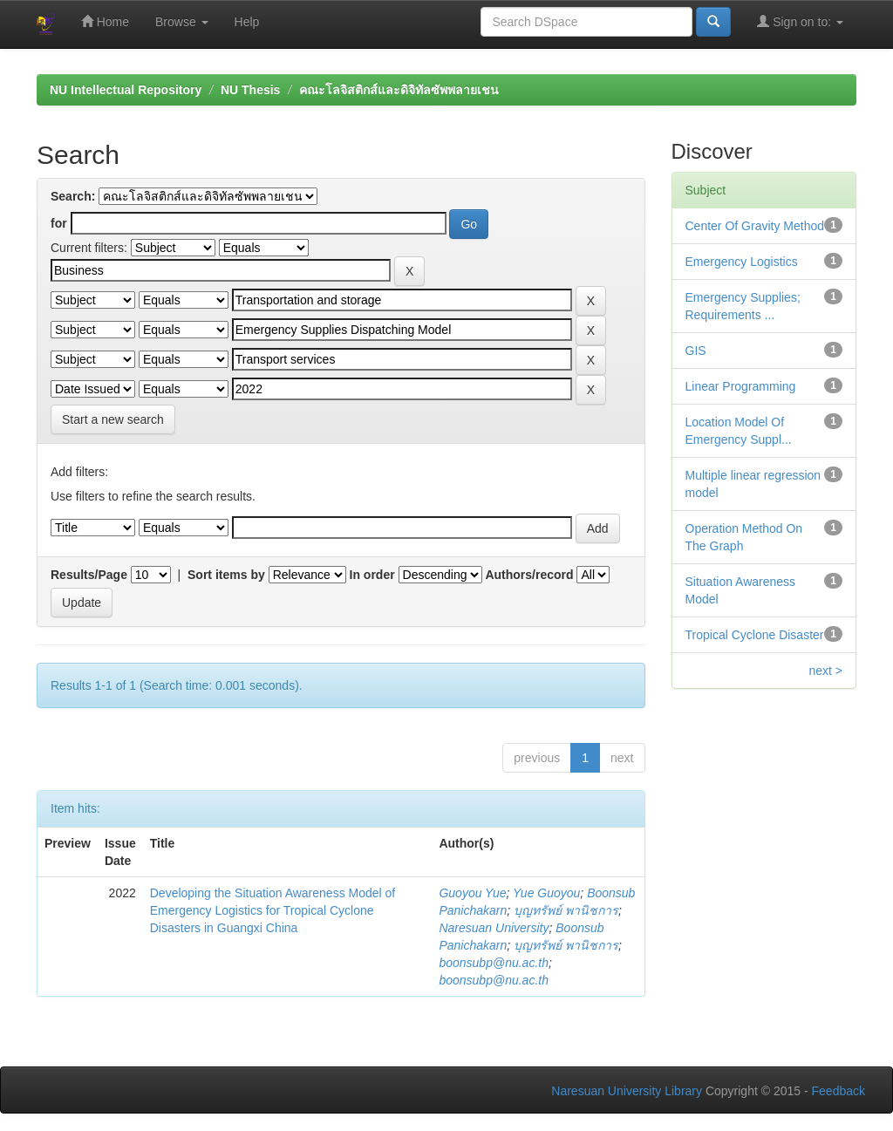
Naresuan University (494, 928)
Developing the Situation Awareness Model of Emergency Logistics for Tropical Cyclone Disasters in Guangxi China (272, 910)
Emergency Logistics (741, 262)
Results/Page (89, 575)
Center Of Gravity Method (755, 226)
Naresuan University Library (626, 1091)
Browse (181, 22)
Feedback (838, 1091)
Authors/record (529, 575)
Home (105, 21)
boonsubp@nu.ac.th (494, 963)
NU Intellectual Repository (125, 90)
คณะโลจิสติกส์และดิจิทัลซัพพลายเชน (399, 90)
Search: (73, 196)
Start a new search (113, 419)
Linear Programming (740, 386)
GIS (695, 351)
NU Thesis (250, 90)
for (59, 223)
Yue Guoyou (546, 893)
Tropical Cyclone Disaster (754, 635)
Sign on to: (800, 21)
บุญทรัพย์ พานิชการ (566, 910)
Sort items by (226, 575)
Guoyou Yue (472, 893)
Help (247, 22)
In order (372, 575)
